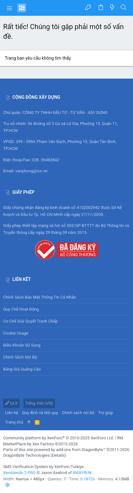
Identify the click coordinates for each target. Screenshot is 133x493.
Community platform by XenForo (58, 438)
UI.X (11, 403)
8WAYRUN (82, 472)
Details (58, 455)
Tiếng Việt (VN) (39, 403)
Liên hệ (11, 412)
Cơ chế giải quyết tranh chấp (30, 321)
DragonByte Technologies (26, 455)
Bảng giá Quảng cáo (22, 369)
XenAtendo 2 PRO (19, 472)
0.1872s (87, 479)
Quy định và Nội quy (40, 412)
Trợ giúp (105, 412)
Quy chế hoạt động (66, 309)
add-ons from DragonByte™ (81, 449)
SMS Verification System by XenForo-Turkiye (43, 466)
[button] (9, 8)
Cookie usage (15, 333)
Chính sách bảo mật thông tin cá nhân (66, 297)
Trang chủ (14, 422)
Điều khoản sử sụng (21, 345)
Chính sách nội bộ (20, 357)
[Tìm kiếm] (124, 7)
